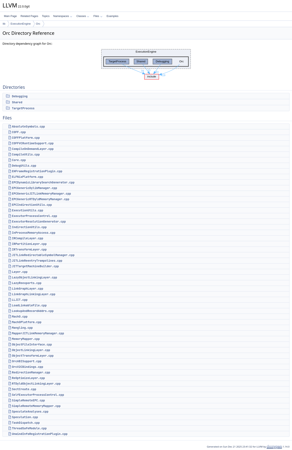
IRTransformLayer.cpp (29, 249)
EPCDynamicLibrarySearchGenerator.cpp (43, 182)
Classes (82, 16)
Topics (45, 16)
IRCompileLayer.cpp (27, 238)
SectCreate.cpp (24, 389)
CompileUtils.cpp (26, 154)
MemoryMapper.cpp (26, 339)
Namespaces (62, 16)
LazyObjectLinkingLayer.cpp (34, 277)
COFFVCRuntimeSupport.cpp (33, 143)
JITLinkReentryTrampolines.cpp (37, 260)
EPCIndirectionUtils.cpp (32, 205)
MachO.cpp (20, 316)
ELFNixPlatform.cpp (27, 177)
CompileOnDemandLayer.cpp (33, 149)
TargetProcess (23, 108)
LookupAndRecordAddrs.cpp (33, 311)
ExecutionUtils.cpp (27, 210)
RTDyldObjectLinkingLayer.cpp (36, 383)
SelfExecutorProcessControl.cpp (38, 395)
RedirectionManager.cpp (31, 372)
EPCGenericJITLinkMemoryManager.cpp (41, 193)
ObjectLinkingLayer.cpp (31, 350)
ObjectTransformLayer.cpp (33, 355)
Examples (112, 16)
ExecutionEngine (21, 23)
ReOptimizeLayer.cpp (28, 378)
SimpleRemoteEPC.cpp (28, 400)
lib (4, 23)
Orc (38, 23)
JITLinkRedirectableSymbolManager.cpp (43, 255)
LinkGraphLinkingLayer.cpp (33, 294)
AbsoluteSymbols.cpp (28, 126)
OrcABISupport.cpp (26, 361)
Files (97, 16)
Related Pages (29, 16)
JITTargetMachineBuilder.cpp (35, 266)
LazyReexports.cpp (26, 283)
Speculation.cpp (25, 417)
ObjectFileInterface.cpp (32, 344)
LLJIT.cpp (20, 300)
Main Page (10, 16)
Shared (17, 102)
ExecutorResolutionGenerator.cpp (39, 221)
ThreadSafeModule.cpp (29, 428)
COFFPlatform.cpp (26, 138)
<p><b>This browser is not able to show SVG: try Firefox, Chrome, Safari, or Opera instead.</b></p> (146, 63)
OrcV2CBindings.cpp (27, 367)
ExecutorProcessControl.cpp (34, 216)
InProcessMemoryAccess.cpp (33, 233)
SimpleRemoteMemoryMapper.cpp (36, 406)
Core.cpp (19, 160)
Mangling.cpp (22, 328)
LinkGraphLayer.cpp (27, 288)
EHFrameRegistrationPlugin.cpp (37, 171)
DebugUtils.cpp (24, 165)
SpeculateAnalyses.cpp (30, 411)
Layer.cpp (20, 272)
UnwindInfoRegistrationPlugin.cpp (39, 434)
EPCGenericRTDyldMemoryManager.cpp (40, 199)
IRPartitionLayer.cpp (29, 244)
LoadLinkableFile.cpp (29, 305)
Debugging (20, 96)
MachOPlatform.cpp (26, 322)
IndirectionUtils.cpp (29, 227)
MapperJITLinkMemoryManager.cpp (38, 333)
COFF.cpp (19, 132)
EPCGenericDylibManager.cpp (34, 188)
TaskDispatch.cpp (26, 423)
